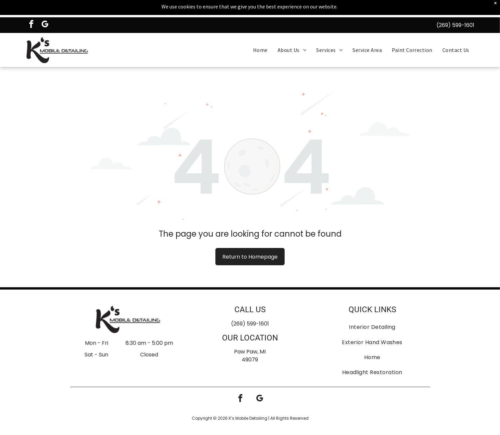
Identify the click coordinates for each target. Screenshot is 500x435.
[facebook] (31, 9)
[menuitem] (260, 34)
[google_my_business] (45, 9)
